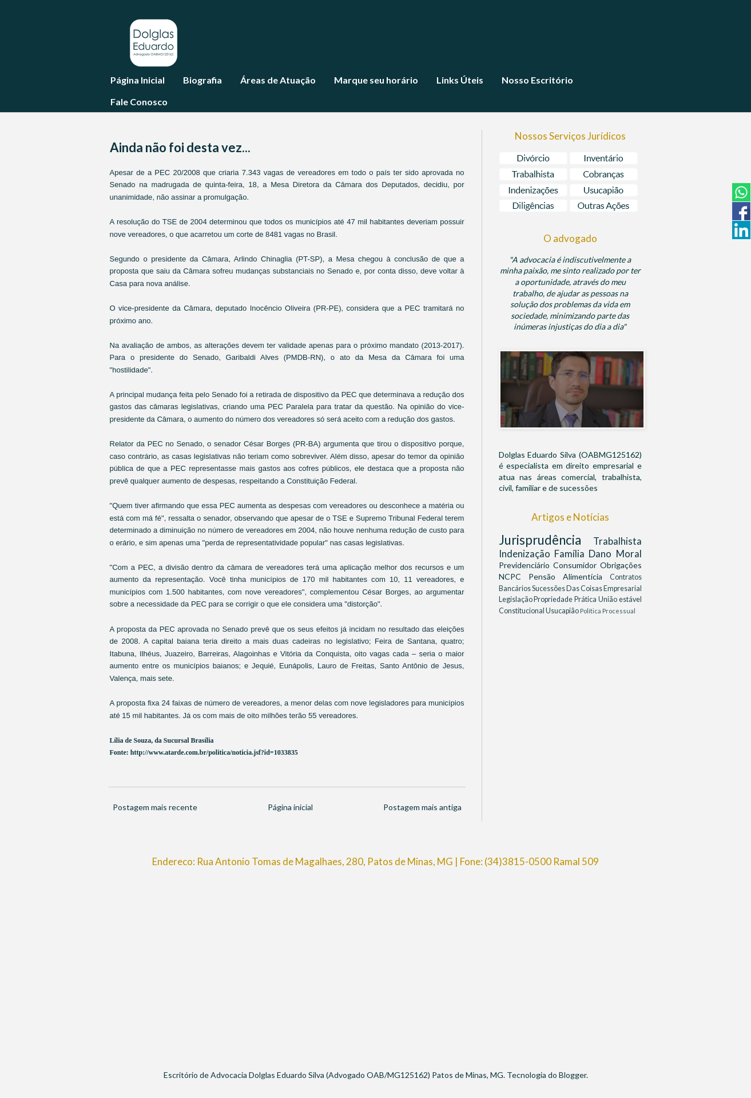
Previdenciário (526, 565)
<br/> (375, 963)
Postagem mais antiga (422, 807)
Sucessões (549, 588)
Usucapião (563, 611)
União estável (620, 599)
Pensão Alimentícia (569, 576)
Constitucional (522, 611)
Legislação (516, 599)
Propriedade (554, 599)
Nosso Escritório (537, 79)
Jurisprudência (546, 540)
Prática (586, 599)
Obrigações (621, 565)
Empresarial (622, 588)
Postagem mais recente (155, 807)
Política (591, 611)
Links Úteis (459, 79)
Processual (618, 611)
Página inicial (290, 807)
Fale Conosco (139, 101)
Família (571, 554)
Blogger (572, 1075)
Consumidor (576, 565)
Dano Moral (615, 554)
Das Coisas (584, 588)
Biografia (202, 79)
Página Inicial (137, 79)
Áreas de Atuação (278, 79)
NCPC (514, 576)
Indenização (526, 554)
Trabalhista (617, 541)
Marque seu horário (376, 79)
